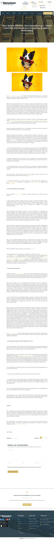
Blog (19, 13)
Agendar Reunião (48, 13)
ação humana (13, 140)
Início (3, 13)
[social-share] (41, 438)
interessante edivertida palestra (20, 423)
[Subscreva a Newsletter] (39, 5)
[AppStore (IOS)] (22, 9)
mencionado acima (19, 273)
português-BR (9, 182)
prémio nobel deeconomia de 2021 (14, 95)
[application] (10, 13)
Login (32, 13)
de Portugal (15, 255)
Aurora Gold (50, 5)
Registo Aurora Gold (32, 528)
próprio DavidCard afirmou (13, 333)
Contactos (25, 13)
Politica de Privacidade (33, 521)
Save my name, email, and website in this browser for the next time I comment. (24, 467)
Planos (9, 13)
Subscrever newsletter (33, 523)
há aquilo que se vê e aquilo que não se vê (25, 355)
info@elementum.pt (43, 3)
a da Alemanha (21, 259)
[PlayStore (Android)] (22, 6)
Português (40, 13)
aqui (31, 248)
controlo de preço (18, 194)
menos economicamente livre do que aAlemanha (21, 257)
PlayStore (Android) (24, 6)
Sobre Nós (14, 13)
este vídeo (30, 175)
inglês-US (15, 182)
